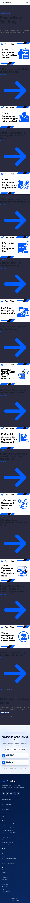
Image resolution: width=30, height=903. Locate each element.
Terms (12, 900)
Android (4, 853)
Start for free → (4, 712)
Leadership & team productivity (9, 832)
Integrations (5, 877)
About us (4, 870)
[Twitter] (7, 793)
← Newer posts (3, 689)
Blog (3, 889)
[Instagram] (14, 793)
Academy (4, 879)
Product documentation (8, 874)
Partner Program (6, 887)
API (3, 882)
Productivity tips (6, 835)
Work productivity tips (7, 842)
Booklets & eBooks (6, 844)
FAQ (3, 816)
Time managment (6, 840)
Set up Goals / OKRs (6, 799)
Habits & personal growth (8, 827)
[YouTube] (11, 793)
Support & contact (6, 891)
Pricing (4, 872)
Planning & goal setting (8, 830)
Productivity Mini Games (8, 863)
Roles (3, 811)
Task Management (6, 804)
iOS (3, 851)
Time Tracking (5, 809)
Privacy (17, 900)
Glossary (4, 825)
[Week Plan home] (9, 781)
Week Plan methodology (8, 823)
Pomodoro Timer (6, 861)
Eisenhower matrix (6, 802)
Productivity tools (6, 837)
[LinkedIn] (18, 793)
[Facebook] (3, 793)
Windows (4, 856)
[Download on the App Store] (15, 756)
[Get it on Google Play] (15, 762)
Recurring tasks (6, 806)
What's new (5, 884)
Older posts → (14, 689)
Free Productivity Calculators (9, 858)
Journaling (4, 814)
